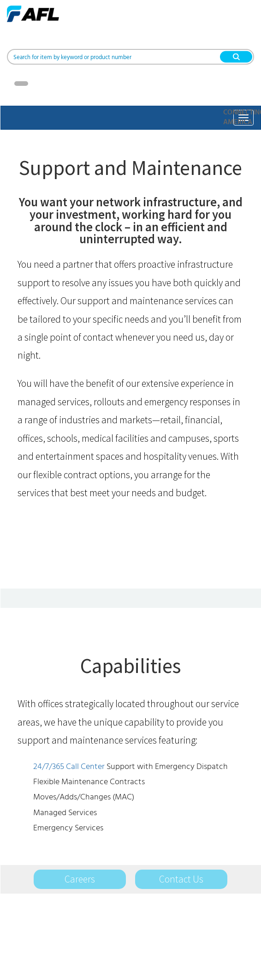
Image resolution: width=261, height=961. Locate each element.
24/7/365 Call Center (69, 767)
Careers (80, 879)
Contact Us (181, 879)
